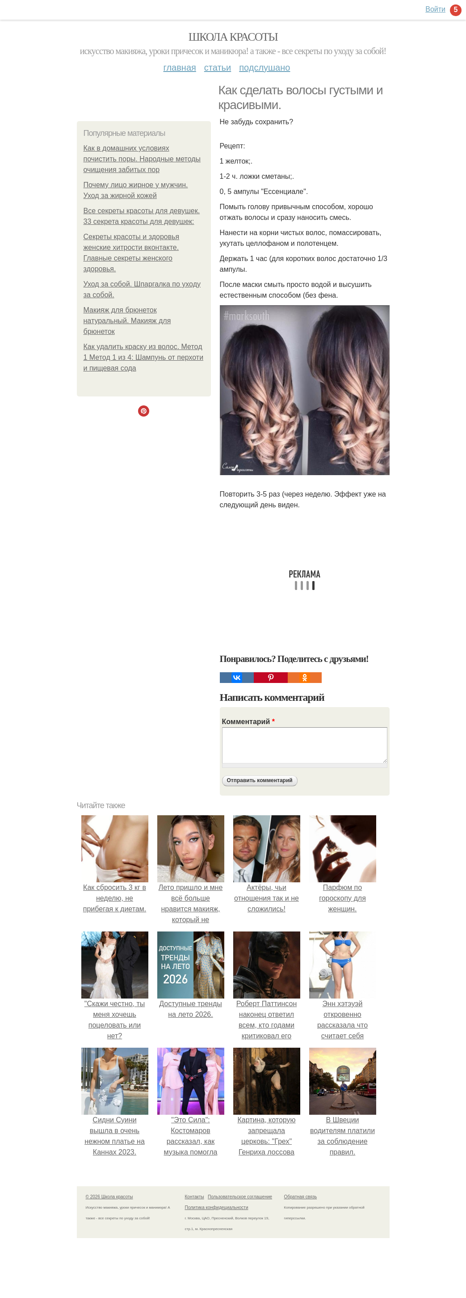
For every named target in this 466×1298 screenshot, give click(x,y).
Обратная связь (300, 1196)
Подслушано (264, 67)
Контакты (194, 1196)
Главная (180, 67)
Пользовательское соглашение (240, 1196)
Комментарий (248, 721)
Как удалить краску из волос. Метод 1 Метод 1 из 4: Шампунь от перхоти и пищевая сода (144, 357)
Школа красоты (233, 36)
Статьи (217, 67)
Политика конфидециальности (216, 1207)
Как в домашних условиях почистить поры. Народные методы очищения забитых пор (142, 158)
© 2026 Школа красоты (109, 1196)
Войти (435, 9)
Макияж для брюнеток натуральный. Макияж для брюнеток (127, 320)
